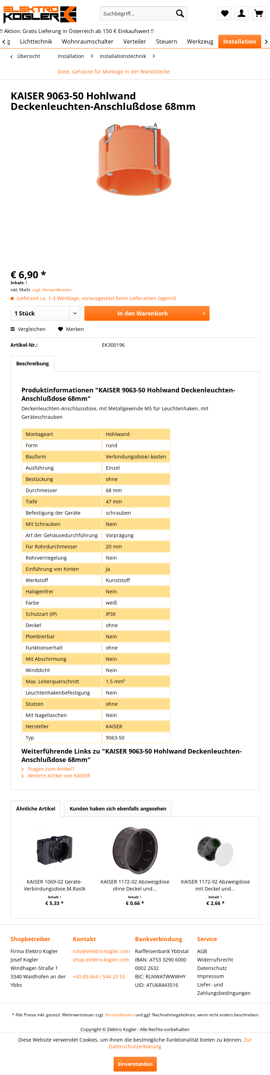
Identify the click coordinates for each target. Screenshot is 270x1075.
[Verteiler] (134, 41)
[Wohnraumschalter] (87, 41)
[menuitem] (144, 13)
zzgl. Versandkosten (51, 290)
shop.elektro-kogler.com (101, 959)
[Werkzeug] (200, 41)
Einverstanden (135, 1064)
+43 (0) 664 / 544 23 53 (99, 976)
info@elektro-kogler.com (101, 951)
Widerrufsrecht (215, 959)
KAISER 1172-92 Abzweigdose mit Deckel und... (215, 885)
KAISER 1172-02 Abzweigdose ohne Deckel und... (135, 885)
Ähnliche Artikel (35, 808)
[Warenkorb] (259, 13)
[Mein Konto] (241, 13)
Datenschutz (212, 968)
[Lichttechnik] (36, 41)
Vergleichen (28, 329)
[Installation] (239, 41)
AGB (202, 951)
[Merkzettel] (224, 13)
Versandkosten (119, 1015)
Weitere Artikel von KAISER (55, 775)
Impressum (210, 976)
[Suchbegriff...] (144, 13)
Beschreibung (32, 363)
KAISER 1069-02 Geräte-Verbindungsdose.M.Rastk (54, 885)
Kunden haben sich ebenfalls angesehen (118, 808)
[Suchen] (180, 13)
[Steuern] (166, 41)
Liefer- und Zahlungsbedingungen (224, 988)
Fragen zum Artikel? (47, 768)
